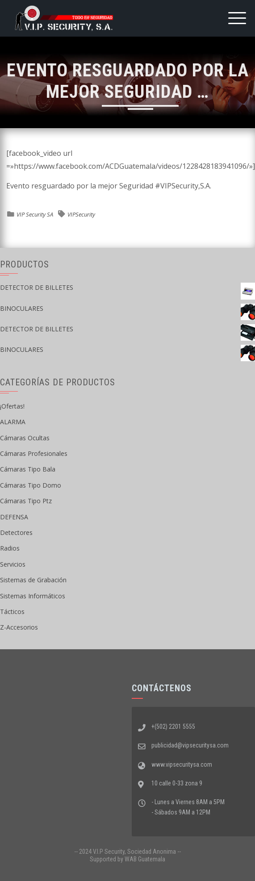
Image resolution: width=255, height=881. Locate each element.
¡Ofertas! (12, 406)
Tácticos (12, 611)
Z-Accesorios (19, 627)
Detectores (16, 532)
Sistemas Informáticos (32, 596)
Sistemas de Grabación (33, 580)
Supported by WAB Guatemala (127, 859)
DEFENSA (14, 517)
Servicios (12, 564)
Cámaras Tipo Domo (30, 485)
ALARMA (12, 422)
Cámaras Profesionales (33, 453)
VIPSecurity (81, 214)
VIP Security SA (35, 214)
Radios (10, 548)
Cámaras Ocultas (25, 438)
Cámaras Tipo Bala (27, 469)
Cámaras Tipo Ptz (26, 501)
